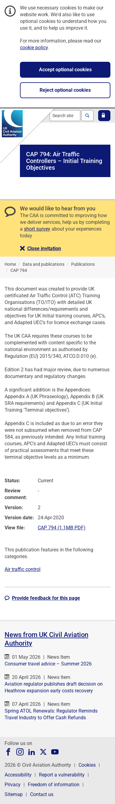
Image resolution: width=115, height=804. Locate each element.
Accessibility (18, 775)
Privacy (13, 784)
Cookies (87, 765)
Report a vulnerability (62, 775)
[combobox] (65, 115)
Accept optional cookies (65, 69)
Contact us (41, 794)
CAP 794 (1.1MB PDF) (62, 528)
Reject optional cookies (65, 90)
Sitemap (14, 794)
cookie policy (34, 47)
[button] (104, 115)
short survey (37, 229)
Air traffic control (22, 569)
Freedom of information (53, 784)
